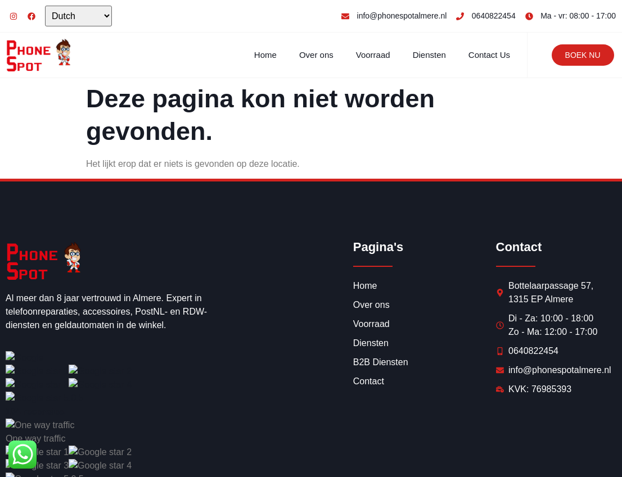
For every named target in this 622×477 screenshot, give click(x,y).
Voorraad (373, 55)
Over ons (316, 55)
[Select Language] (78, 16)
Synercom (166, 455)
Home (265, 55)
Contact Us (489, 55)
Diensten (429, 55)
